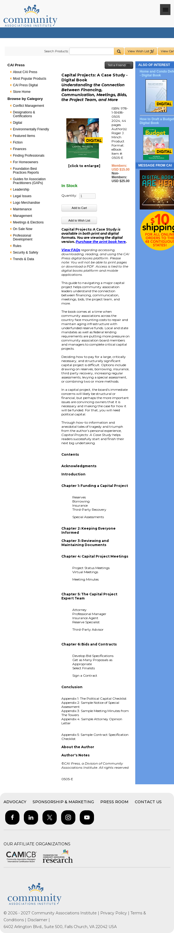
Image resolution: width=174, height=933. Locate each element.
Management (22, 216)
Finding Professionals (28, 155)
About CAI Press (25, 72)
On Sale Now (22, 229)
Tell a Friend (119, 65)
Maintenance (22, 209)
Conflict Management (28, 106)
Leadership (21, 189)
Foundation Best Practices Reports (26, 170)
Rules (17, 246)
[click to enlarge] (84, 166)
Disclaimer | (38, 919)
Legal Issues (22, 196)
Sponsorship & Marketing (63, 801)
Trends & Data (23, 259)
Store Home (21, 92)
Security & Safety (25, 252)
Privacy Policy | (115, 913)
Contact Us (148, 801)
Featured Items (24, 136)
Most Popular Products (29, 79)
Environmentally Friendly (31, 129)
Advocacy (15, 801)
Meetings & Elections (28, 222)
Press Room (114, 801)
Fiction (17, 142)
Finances (19, 149)
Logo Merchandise (26, 203)
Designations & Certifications (24, 114)
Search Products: (56, 51)
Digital (17, 123)
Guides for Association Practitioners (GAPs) (29, 181)
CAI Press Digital (25, 85)
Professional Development (22, 237)
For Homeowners (25, 162)
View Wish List (141, 51)
